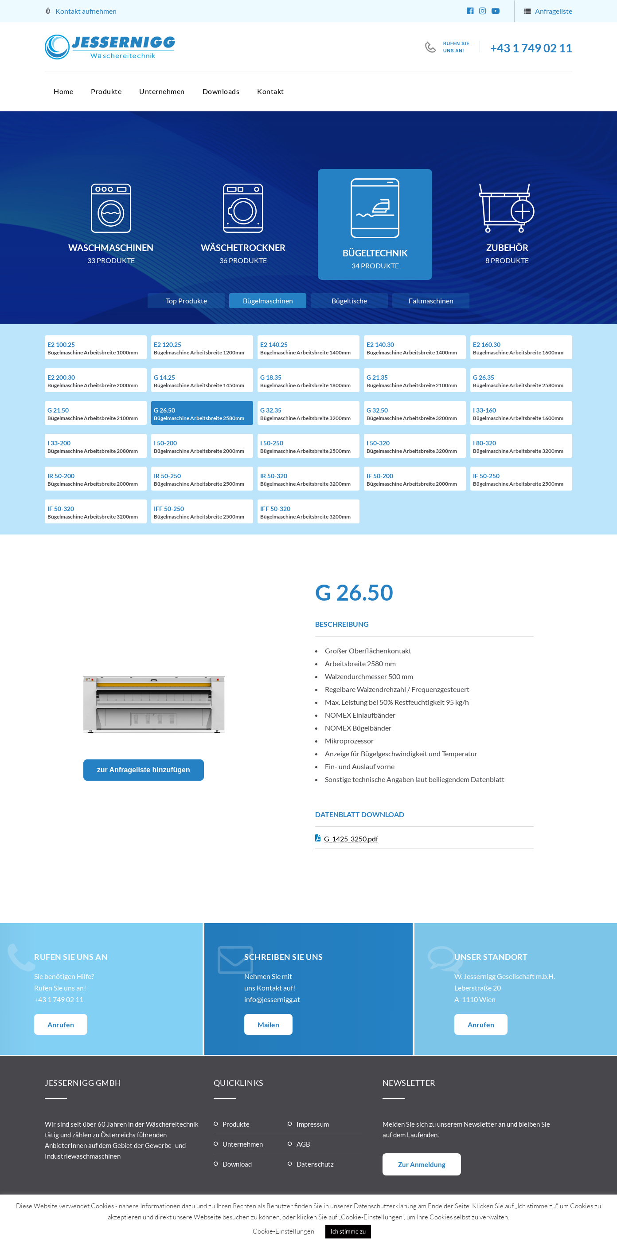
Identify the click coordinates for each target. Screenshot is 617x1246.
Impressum (313, 1124)
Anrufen (60, 1024)
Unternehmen (162, 91)
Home (63, 91)
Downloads (221, 91)
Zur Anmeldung (421, 1164)
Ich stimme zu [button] (348, 1231)
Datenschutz (315, 1164)
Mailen (268, 1024)
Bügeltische (349, 300)
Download (237, 1164)
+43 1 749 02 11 (531, 48)
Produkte (106, 91)
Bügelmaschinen (268, 300)
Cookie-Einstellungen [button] (283, 1231)
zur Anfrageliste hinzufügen (143, 770)
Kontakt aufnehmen (86, 11)
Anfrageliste (553, 11)
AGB (303, 1144)
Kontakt (270, 91)
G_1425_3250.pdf (351, 838)
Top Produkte (186, 300)
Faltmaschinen (431, 300)
